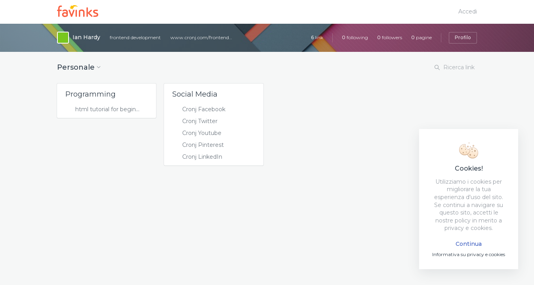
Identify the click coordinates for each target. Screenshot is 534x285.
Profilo (463, 37)
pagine (421, 37)
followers (389, 37)
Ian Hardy (86, 37)
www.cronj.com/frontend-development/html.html (202, 37)
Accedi (467, 11)
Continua (469, 243)
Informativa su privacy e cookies (468, 254)
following (355, 37)
